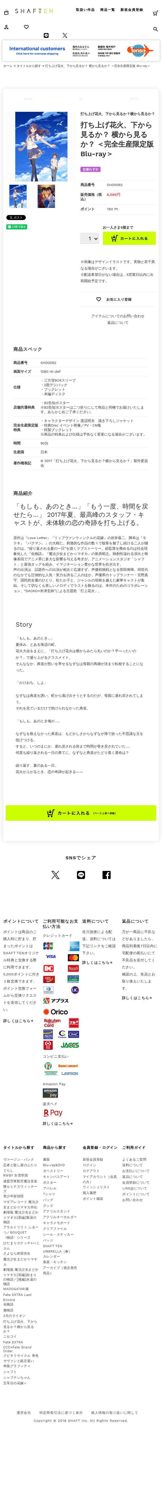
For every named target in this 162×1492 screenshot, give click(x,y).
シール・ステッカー (58, 1234)
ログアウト (91, 1171)
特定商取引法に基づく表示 (61, 1413)
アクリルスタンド (56, 1211)
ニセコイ (10, 1336)
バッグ (48, 1200)
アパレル (50, 1188)
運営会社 (24, 1413)
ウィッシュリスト (96, 1187)
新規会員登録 (131, 10)
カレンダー (51, 1256)
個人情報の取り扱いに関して (114, 1413)
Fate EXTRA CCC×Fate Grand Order (17, 1346)
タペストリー (53, 1171)
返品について (118, 323)
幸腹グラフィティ (17, 1366)
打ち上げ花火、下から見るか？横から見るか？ (20, 1326)
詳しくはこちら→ (18, 1021)
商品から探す (54, 1147)
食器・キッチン (55, 1262)
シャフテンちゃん (17, 1377)
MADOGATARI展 (16, 1289)
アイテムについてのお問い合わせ (118, 316)
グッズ (48, 1206)
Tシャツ (49, 1194)
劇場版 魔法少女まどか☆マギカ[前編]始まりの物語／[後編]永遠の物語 (21, 1277)
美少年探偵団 (13, 1196)
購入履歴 (89, 1193)
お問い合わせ (132, 1200)
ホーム (7, 66)
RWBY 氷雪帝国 (15, 1175)
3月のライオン (14, 1316)
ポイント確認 (93, 1199)
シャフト (10, 1372)
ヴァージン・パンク (18, 1159)
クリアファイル (55, 1229)
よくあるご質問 (134, 1159)
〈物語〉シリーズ (17, 1237)
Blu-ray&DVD (54, 1165)
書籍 (46, 1159)
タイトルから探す (29, 66)
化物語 (8, 1304)
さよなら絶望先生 (17, 1253)
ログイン (89, 1165)
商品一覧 (107, 10)
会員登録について (136, 1182)
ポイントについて (136, 1194)
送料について (132, 1165)
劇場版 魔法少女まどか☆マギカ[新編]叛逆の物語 (21, 1217)
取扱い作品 (85, 10)
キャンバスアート (56, 1177)
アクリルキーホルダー (60, 1217)
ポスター (50, 1182)
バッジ (48, 1240)
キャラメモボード (56, 1223)
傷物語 (8, 1310)
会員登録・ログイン (100, 1147)
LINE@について (134, 1188)
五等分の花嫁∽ (15, 1383)
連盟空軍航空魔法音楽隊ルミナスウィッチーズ (20, 1186)
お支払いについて (136, 1171)
